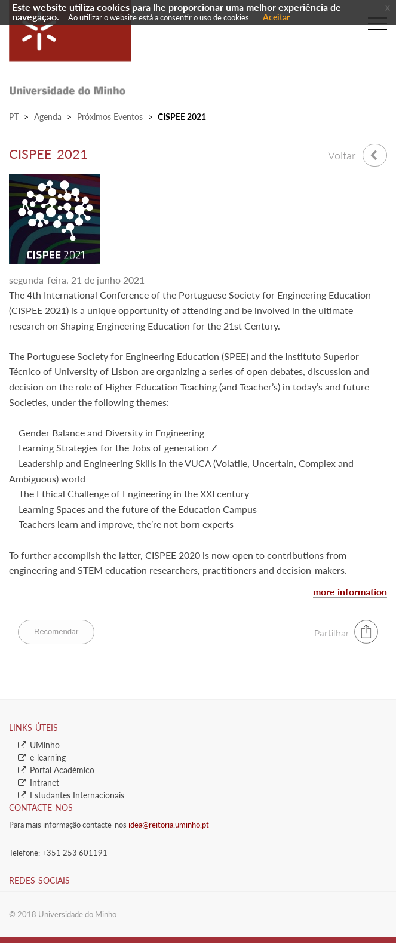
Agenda (48, 117)
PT (14, 117)
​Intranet (38, 782)
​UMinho (39, 745)
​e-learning (42, 757)
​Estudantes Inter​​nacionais (71, 795)
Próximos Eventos (110, 117)
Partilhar (331, 632)
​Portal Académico (56, 770)
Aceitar (276, 17)
